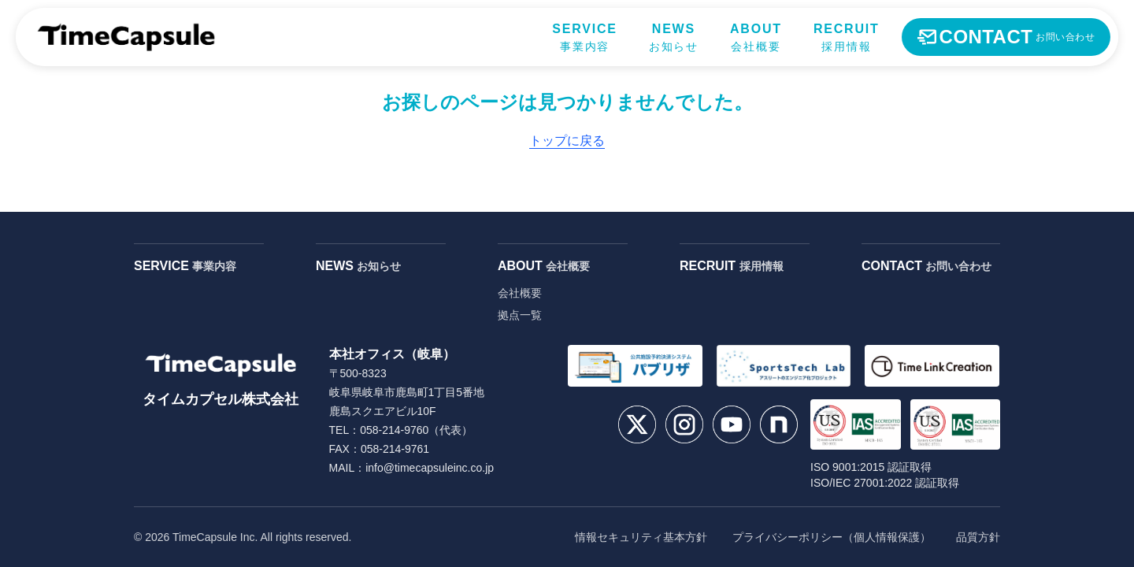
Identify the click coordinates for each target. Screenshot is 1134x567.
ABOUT (544, 265)
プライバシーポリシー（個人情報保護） (831, 537)
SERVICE (185, 265)
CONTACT (926, 265)
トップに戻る (567, 140)
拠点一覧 (520, 315)
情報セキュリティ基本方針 (641, 537)
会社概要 (520, 293)
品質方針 (978, 537)
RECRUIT (732, 265)
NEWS (358, 265)
